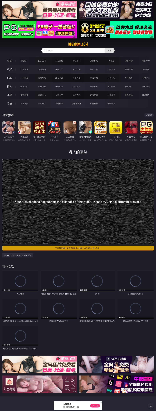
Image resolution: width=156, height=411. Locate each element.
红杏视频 (94, 103)
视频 (9, 69)
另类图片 (146, 86)
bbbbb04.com (78, 44)
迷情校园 (94, 95)
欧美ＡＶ (59, 69)
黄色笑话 (129, 95)
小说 (9, 95)
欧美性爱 (76, 78)
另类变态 (146, 78)
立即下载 (95, 405)
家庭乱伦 (42, 95)
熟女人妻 (94, 69)
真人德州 (42, 61)
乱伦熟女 (129, 78)
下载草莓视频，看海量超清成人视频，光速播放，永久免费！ (103, 248)
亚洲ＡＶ (24, 69)
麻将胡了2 (93, 61)
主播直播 (129, 69)
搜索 (110, 50)
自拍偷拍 (42, 69)
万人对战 (59, 61)
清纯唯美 (111, 86)
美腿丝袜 (94, 86)
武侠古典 (76, 95)
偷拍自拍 (42, 78)
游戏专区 (76, 61)
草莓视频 (59, 103)
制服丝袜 (94, 78)
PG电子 (24, 61)
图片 (9, 86)
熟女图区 (129, 86)
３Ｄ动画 (76, 69)
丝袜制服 (111, 69)
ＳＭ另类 (146, 69)
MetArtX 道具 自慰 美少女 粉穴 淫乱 (18, 255)
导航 (9, 103)
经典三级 (111, 78)
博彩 (9, 61)
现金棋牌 (129, 61)
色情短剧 (111, 103)
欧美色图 (59, 86)
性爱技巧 (146, 95)
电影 (9, 78)
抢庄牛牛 (146, 61)
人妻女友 (59, 95)
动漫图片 (76, 86)
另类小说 (111, 95)
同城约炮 (24, 103)
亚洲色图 (42, 86)
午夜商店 (42, 103)
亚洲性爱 (24, 78)
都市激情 (24, 95)
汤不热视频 (76, 103)
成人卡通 (59, 78)
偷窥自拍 (24, 86)
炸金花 (111, 61)
